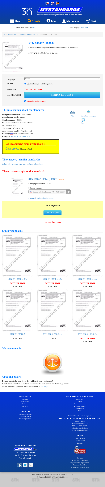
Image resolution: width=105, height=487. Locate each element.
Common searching (25, 414)
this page (44, 386)
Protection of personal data (80, 467)
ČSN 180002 (12, 148)
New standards (80, 438)
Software (25, 404)
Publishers (12, 34)
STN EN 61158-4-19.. (17, 257)
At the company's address (80, 430)
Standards (25, 399)
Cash (79, 411)
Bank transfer (79, 408)
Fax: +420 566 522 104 (80, 425)
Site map (80, 458)
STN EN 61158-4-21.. (52, 257)
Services (25, 406)
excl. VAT (84, 28)
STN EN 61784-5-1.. (52, 312)
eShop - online (80, 421)
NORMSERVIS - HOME (80, 460)
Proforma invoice (80, 406)
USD (34, 28)
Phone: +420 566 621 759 (79, 423)
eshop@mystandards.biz (80, 428)
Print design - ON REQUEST (40, 84)
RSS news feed (80, 441)
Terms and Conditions (80, 465)
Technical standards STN (28, 34)
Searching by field (25, 419)
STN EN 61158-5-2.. (87, 312)
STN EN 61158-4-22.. (87, 257)
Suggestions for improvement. (80, 463)
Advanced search (25, 416)
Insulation (39, 164)
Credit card (79, 399)
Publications (25, 401)
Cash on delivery (79, 404)
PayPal (80, 401)
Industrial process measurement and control (19, 164)
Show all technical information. (41, 198)
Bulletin (79, 443)
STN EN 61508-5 (17, 312)
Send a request (62, 95)
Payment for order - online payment (79, 416)
